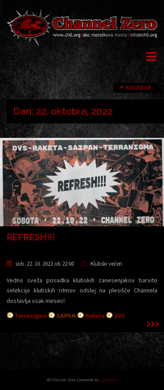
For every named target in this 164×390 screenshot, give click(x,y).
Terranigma (31, 316)
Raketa (95, 316)
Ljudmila (108, 380)
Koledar (138, 87)
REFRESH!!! (31, 237)
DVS (119, 316)
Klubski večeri (106, 263)
